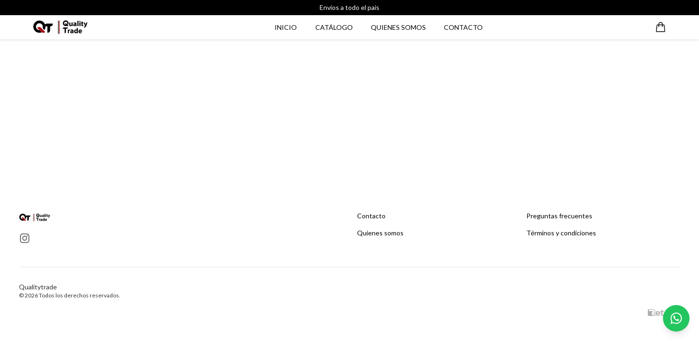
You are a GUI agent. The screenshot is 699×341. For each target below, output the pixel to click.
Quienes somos (398, 27)
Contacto (463, 27)
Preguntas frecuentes (559, 216)
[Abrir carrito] (660, 27)
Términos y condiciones (561, 233)
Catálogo (334, 27)
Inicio (286, 27)
